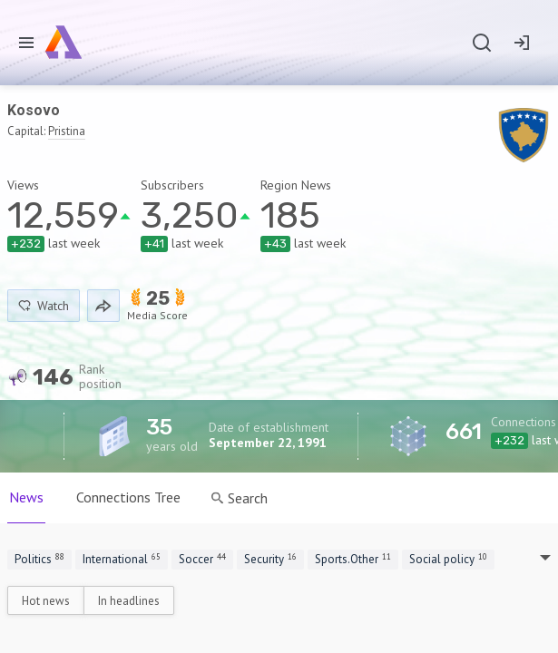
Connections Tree (128, 497)
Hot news (46, 601)
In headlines (129, 601)
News (26, 497)
